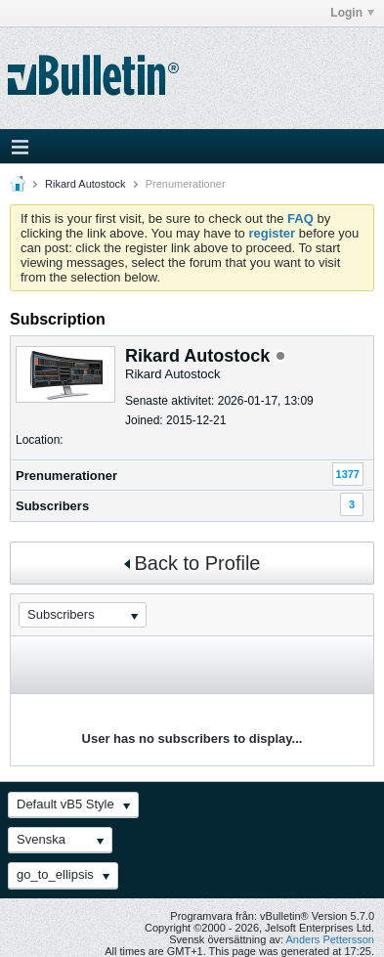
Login (352, 13)
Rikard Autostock (85, 184)
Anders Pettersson (330, 939)
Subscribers (52, 506)
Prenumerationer (66, 475)
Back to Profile (192, 563)
